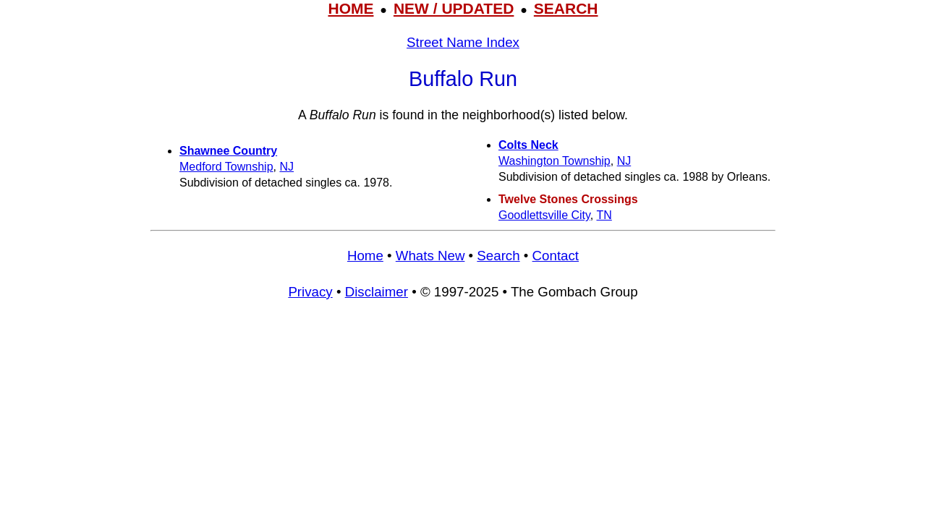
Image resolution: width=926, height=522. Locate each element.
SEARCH (566, 8)
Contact (555, 255)
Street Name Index (463, 42)
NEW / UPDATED (454, 8)
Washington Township (554, 161)
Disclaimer (376, 291)
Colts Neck (528, 145)
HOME (350, 8)
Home (365, 255)
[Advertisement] (463, 418)
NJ (286, 167)
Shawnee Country (228, 151)
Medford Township (226, 167)
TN (603, 215)
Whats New (430, 255)
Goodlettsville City (544, 215)
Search (498, 255)
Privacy (310, 291)
